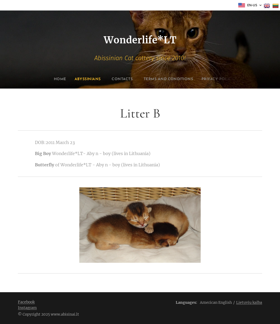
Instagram (27, 307)
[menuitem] (50, 79)
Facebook (26, 302)
